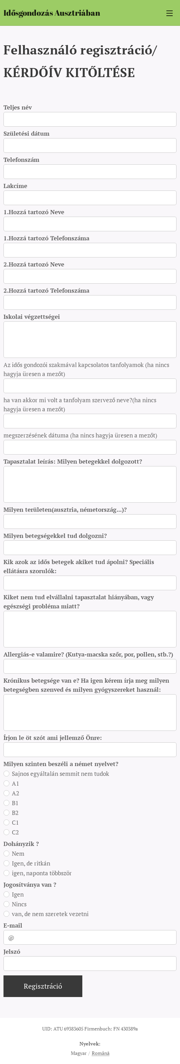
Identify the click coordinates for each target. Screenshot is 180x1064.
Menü (169, 13)
